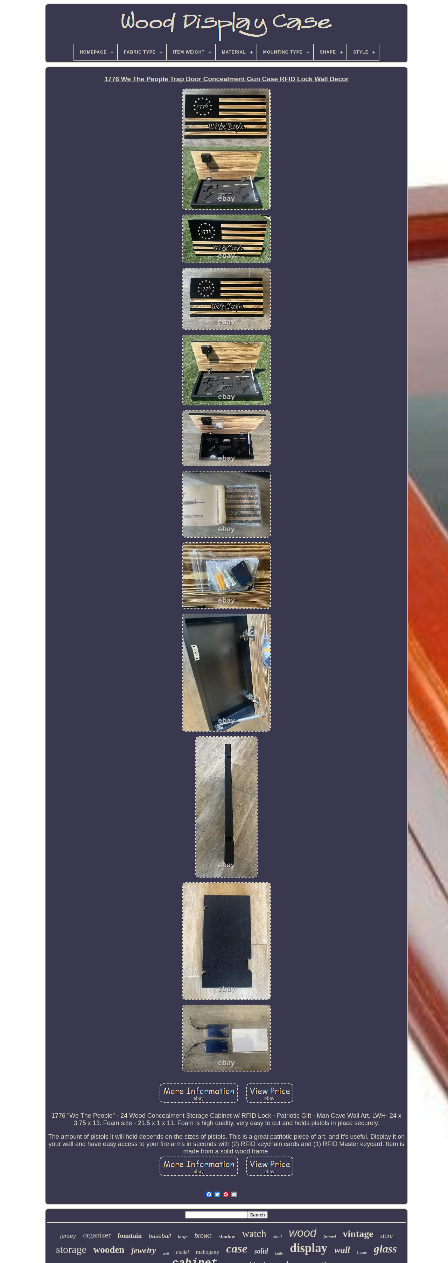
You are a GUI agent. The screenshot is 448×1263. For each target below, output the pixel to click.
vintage (358, 1233)
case (236, 1248)
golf (166, 1253)
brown (203, 1235)
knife (279, 1253)
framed (329, 1236)
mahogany (207, 1252)
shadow (227, 1236)
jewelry (143, 1250)
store (386, 1235)
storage (71, 1249)
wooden (109, 1249)
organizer (97, 1235)
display (308, 1248)
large (182, 1236)
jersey (68, 1236)
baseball (160, 1236)
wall (342, 1250)
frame (362, 1252)
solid (261, 1251)
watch (254, 1233)
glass (385, 1248)
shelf (277, 1236)
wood (302, 1232)
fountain (130, 1235)
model (182, 1252)
